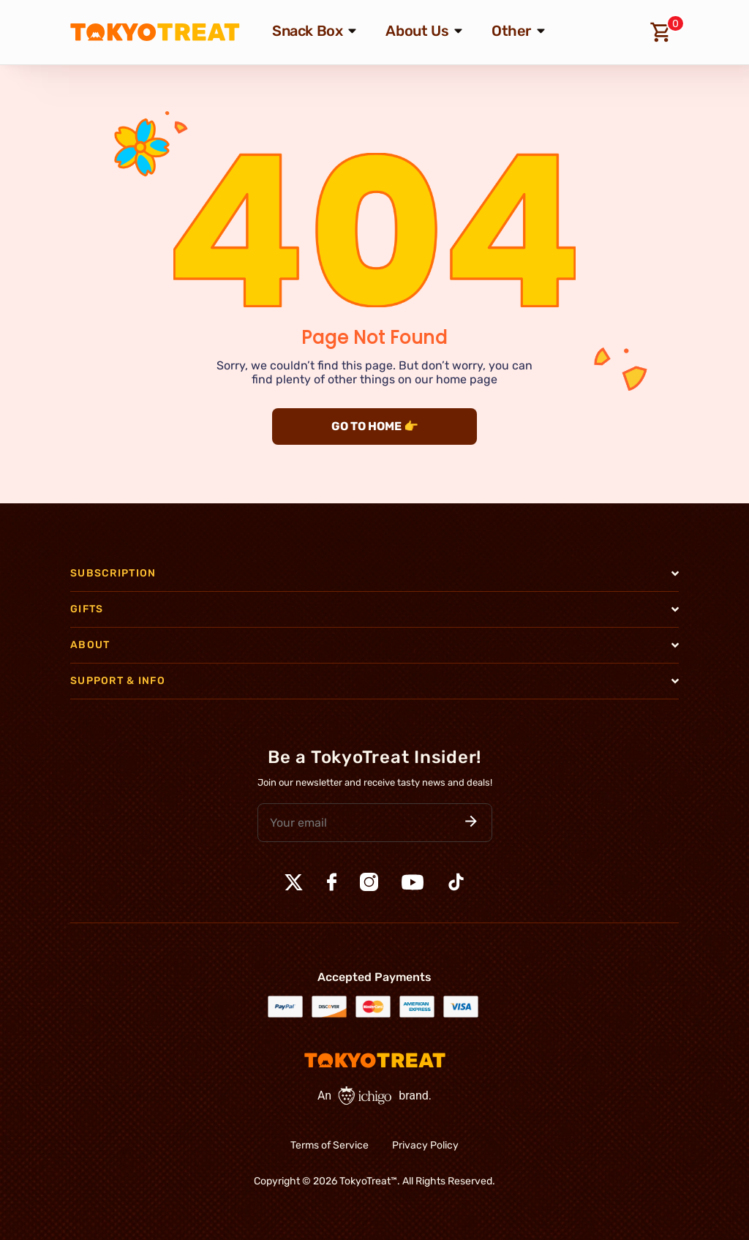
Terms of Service (329, 1145)
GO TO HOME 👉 (374, 426)
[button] (471, 823)
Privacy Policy (425, 1145)
